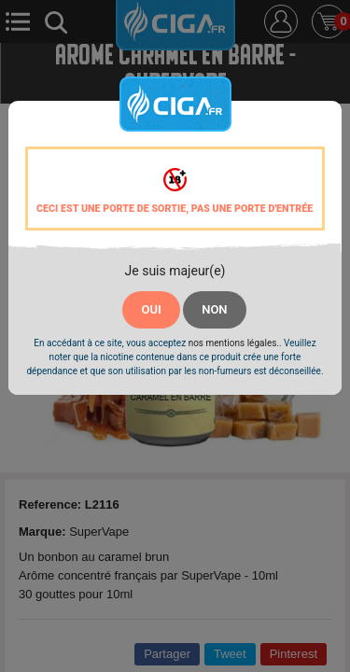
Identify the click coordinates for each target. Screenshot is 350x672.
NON (214, 309)
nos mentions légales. (234, 343)
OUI (151, 309)
